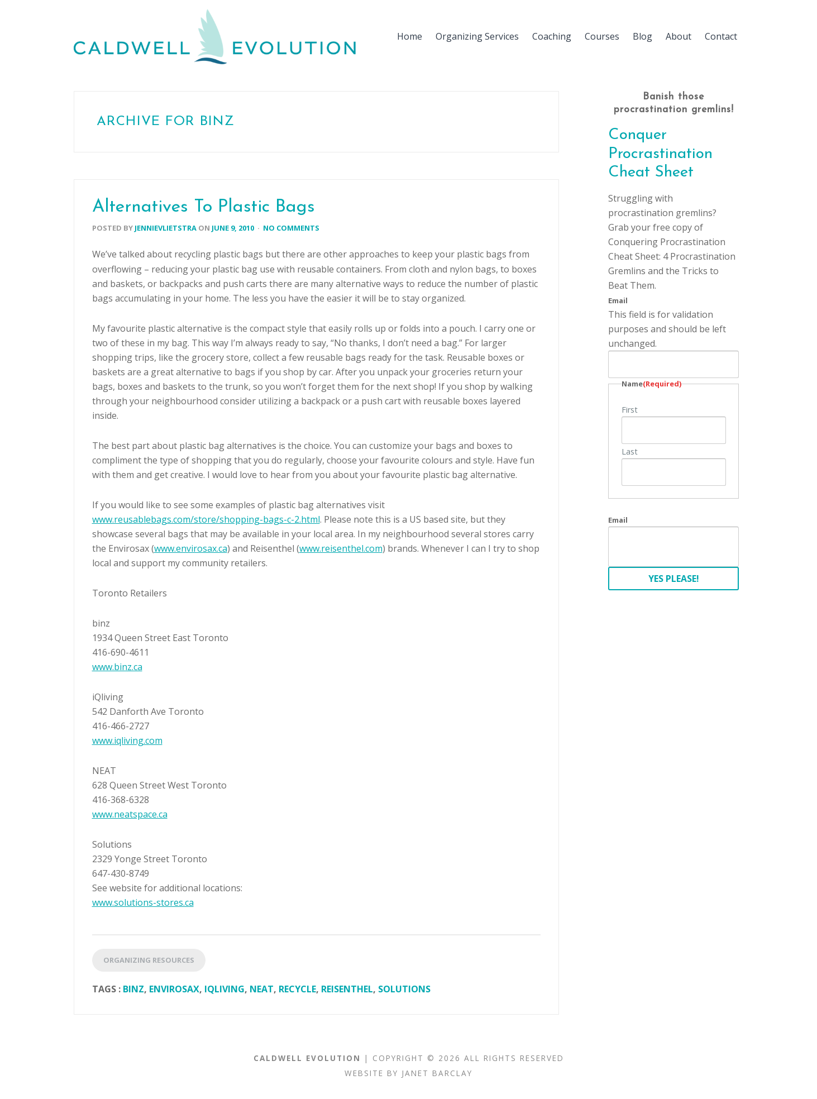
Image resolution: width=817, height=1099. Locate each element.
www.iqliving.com (127, 740)
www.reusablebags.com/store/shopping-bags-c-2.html (206, 519)
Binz (133, 989)
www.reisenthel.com (341, 548)
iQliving (224, 989)
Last (630, 451)
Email (618, 300)
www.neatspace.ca (130, 814)
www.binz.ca (117, 667)
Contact (721, 36)
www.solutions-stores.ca (143, 902)
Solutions (404, 989)
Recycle (297, 989)
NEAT (262, 989)
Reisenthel (347, 989)
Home (409, 36)
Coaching (551, 36)
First (630, 409)
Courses (602, 36)
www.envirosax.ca (190, 548)
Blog (642, 36)
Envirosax (174, 989)
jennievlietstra (166, 228)
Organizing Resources (148, 960)
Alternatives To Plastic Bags (203, 207)
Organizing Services (477, 36)
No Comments (291, 228)
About (678, 36)
